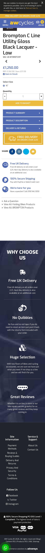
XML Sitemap (34, 541)
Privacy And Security (12, 469)
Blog (38, 539)
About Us (32, 445)
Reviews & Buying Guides (12, 455)
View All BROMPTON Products (19, 237)
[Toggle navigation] (5, 23)
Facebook (12, 495)
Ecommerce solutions (16, 549)
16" (7, 115)
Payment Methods (12, 447)
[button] (6, 76)
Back (10, 28)
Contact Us (33, 449)
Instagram (12, 504)
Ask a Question (11, 230)
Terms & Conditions (12, 477)
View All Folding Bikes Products (19, 233)
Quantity (7, 120)
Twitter (12, 499)
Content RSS (11, 541)
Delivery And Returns (12, 462)
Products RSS (22, 541)
